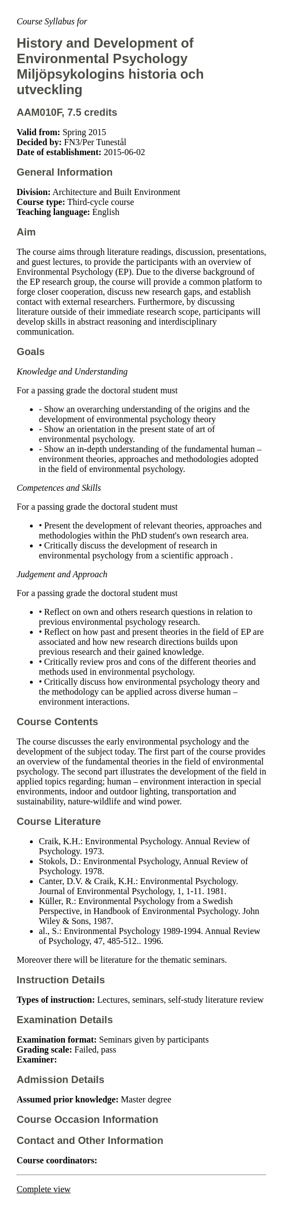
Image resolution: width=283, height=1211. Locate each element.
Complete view (43, 1189)
